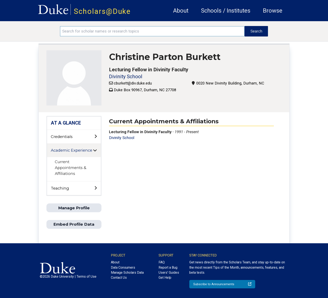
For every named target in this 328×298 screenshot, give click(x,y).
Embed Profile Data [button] (73, 224)
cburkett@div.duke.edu (133, 83)
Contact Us (119, 278)
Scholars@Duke (102, 11)
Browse (272, 10)
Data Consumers (123, 267)
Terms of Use (86, 276)
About (180, 10)
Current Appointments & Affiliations (70, 167)
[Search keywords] (152, 31)
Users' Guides (169, 273)
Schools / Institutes (225, 10)
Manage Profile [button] (74, 208)
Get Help (165, 278)
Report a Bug (168, 267)
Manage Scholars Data (127, 273)
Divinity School (125, 76)
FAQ (162, 262)
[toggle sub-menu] (95, 137)
